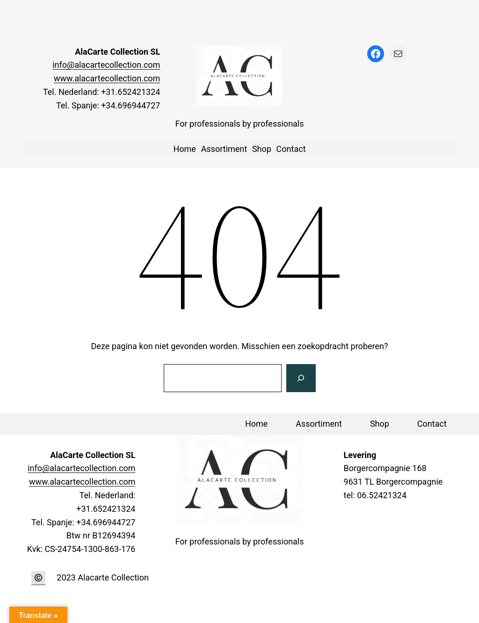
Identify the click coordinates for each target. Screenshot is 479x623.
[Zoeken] (300, 378)
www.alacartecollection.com (107, 78)
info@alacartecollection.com (106, 65)
